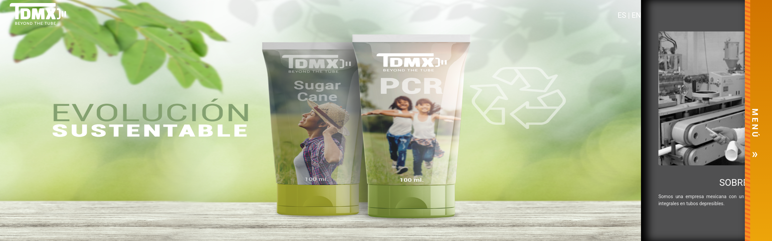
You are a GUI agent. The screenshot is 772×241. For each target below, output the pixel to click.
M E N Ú (755, 122)
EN (636, 15)
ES (623, 15)
